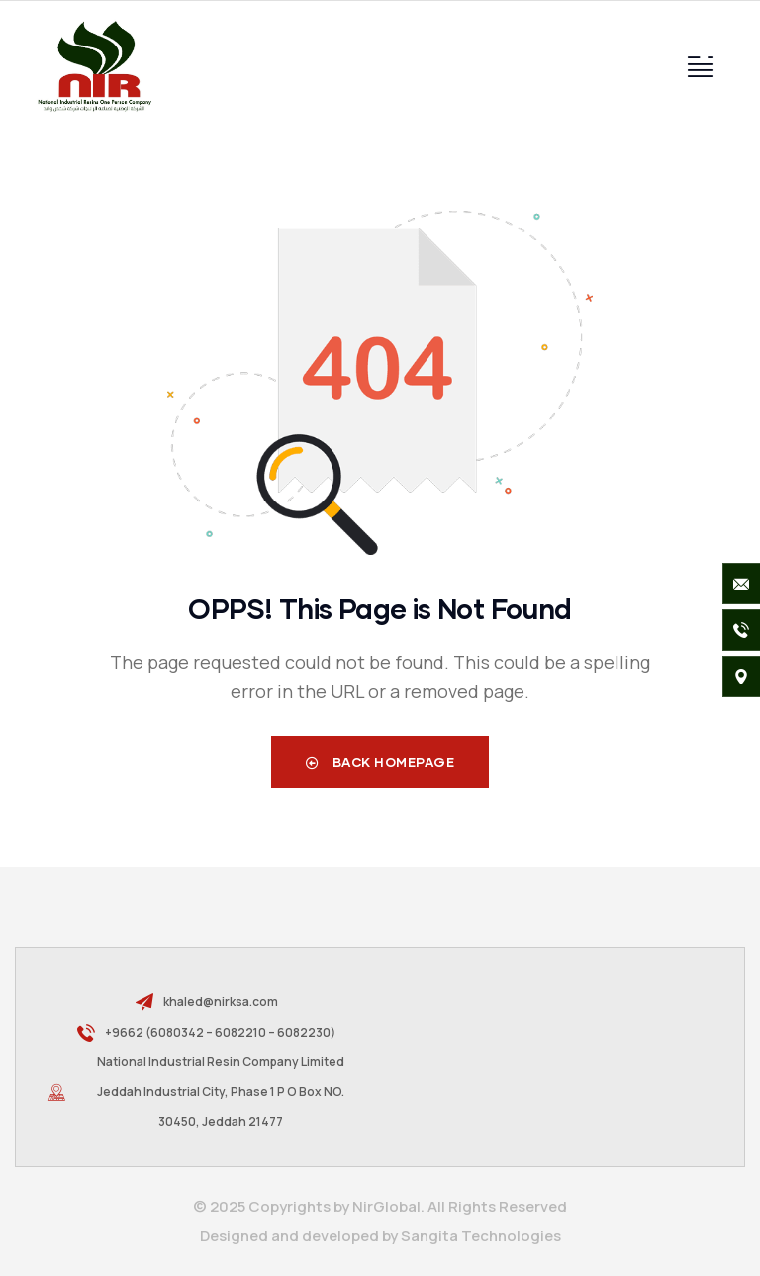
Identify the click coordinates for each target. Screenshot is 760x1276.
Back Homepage (380, 762)
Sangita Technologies (481, 1236)
